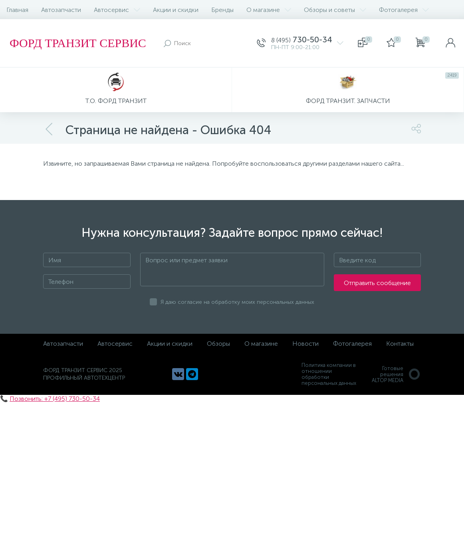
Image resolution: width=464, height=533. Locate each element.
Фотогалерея (404, 10)
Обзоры (218, 343)
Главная (17, 10)
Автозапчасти (61, 10)
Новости (305, 343)
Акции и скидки (175, 10)
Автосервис (117, 10)
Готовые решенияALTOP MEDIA (396, 374)
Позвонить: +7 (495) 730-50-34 (55, 398)
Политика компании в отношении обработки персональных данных (328, 374)
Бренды (222, 10)
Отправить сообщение (377, 283)
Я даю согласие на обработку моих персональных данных (237, 302)
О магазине (268, 10)
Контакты (400, 343)
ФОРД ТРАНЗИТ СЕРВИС (78, 43)
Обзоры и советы (335, 10)
